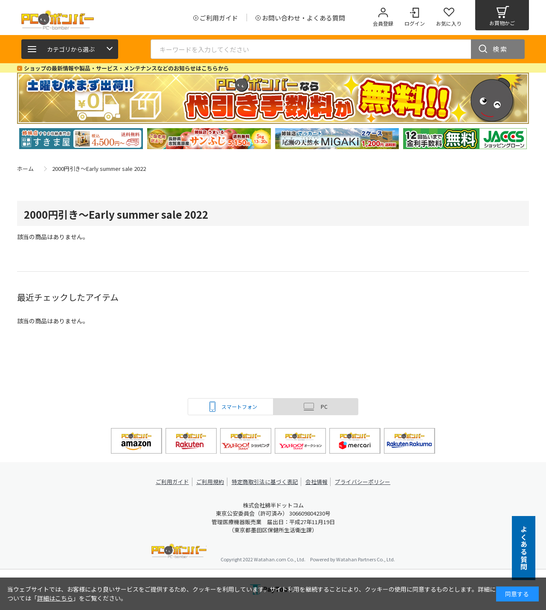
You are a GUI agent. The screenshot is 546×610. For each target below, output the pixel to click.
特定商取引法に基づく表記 (265, 481)
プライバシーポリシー (362, 481)
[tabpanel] (81, 138)
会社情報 (316, 481)
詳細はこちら (55, 598)
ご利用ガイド (173, 481)
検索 (500, 48)
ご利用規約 (211, 481)
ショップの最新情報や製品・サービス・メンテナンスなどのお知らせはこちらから (126, 68)
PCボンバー (178, 552)
